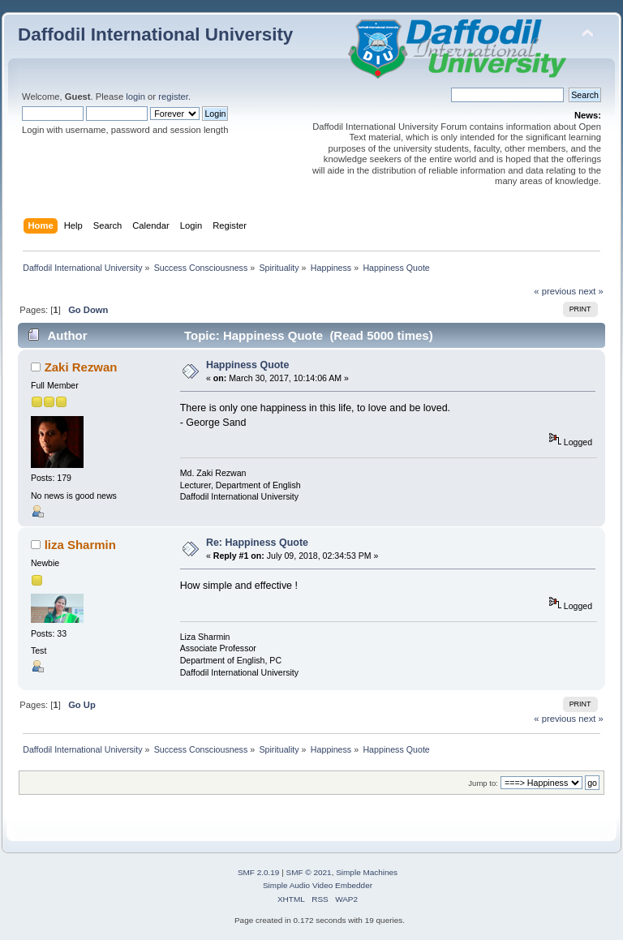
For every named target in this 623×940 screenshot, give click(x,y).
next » (591, 291)
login (135, 96)
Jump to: (483, 783)
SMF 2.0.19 (259, 872)
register (173, 96)
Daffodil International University (155, 34)
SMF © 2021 (309, 872)
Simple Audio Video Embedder (317, 885)
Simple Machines (366, 872)
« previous (555, 291)
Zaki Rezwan (81, 367)
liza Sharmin (80, 545)
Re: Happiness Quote (257, 542)
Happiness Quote (248, 365)
